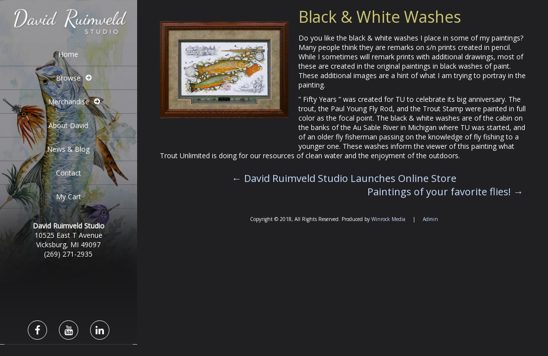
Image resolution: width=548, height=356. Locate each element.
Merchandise (68, 101)
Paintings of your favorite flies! (445, 191)
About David (68, 125)
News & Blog (68, 149)
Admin (430, 219)
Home (68, 54)
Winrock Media (388, 219)
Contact (68, 173)
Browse (68, 78)
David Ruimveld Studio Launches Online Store (344, 178)
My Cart (68, 196)
